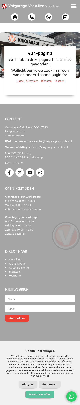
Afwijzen (28, 384)
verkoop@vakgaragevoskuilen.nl (48, 147)
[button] (73, 6)
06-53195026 (13, 157)
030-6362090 (13, 153)
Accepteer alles (39, 394)
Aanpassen (49, 384)
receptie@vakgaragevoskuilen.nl (52, 141)
